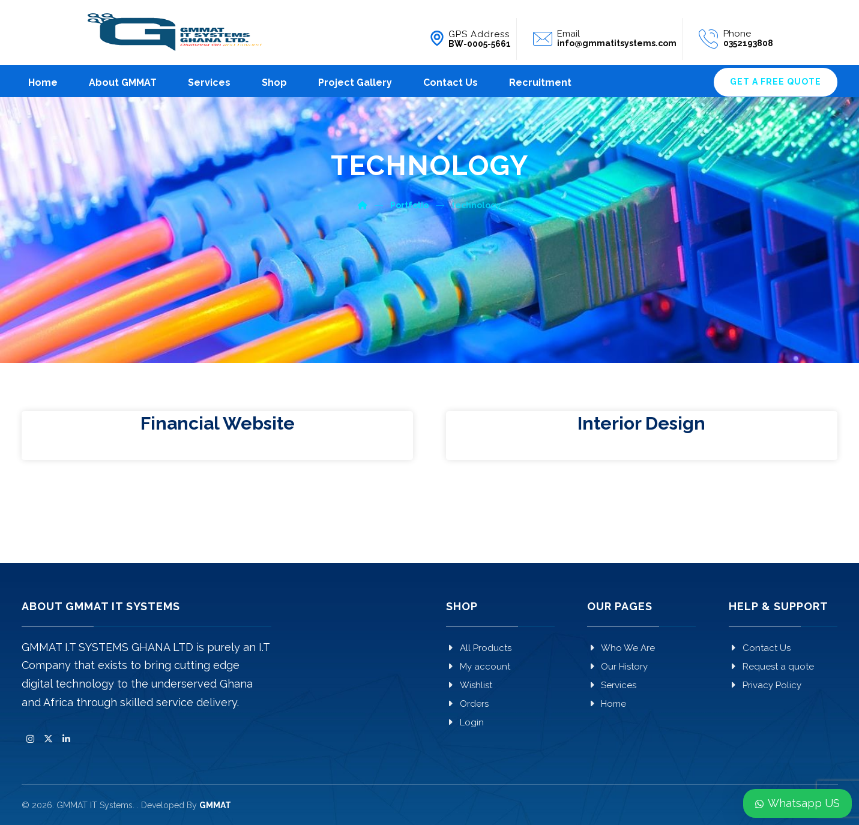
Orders (467, 703)
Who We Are (621, 648)
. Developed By (184, 805)
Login (465, 722)
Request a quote (771, 666)
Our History (617, 666)
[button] (31, 739)
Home (606, 703)
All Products (478, 648)
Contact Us (760, 648)
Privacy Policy (765, 685)
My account (478, 666)
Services (611, 685)
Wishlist (469, 685)
